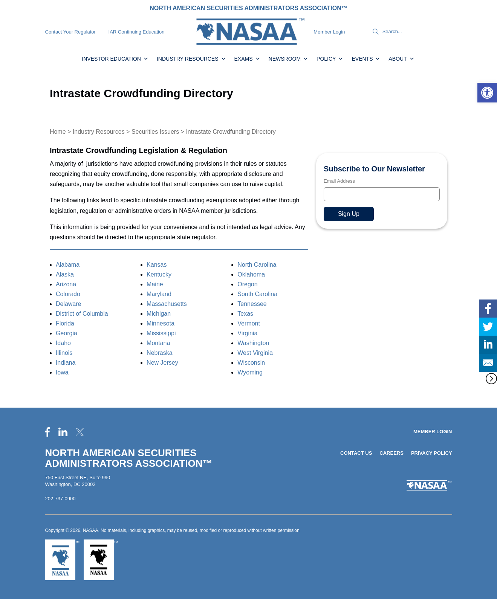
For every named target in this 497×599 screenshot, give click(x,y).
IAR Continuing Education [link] (137, 32)
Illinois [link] (64, 353)
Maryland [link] (159, 294)
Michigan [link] (159, 313)
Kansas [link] (157, 264)
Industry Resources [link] (191, 58)
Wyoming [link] (250, 372)
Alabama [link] (68, 264)
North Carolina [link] (256, 264)
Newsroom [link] (289, 58)
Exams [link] (247, 58)
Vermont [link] (248, 323)
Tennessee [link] (251, 304)
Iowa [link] (62, 372)
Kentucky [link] (159, 274)
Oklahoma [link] (251, 274)
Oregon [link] (247, 284)
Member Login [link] (329, 32)
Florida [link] (65, 323)
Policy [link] (330, 58)
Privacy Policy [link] (431, 453)
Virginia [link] (247, 333)
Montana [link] (158, 343)
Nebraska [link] (159, 353)
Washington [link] (253, 343)
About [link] (401, 58)
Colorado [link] (68, 294)
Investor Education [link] (115, 58)
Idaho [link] (63, 343)
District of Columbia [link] (82, 313)
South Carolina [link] (257, 294)
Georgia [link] (66, 333)
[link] (487, 92)
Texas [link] (245, 313)
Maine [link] (155, 284)
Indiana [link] (66, 362)
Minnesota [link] (160, 323)
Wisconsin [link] (251, 362)
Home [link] (58, 131)
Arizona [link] (66, 284)
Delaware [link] (68, 304)
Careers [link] (391, 453)
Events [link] (366, 58)
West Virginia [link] (255, 353)
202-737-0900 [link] (60, 498)
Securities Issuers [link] (155, 131)
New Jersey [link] (162, 362)
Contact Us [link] (356, 453)
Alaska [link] (65, 274)
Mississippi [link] (161, 333)
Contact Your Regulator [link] (70, 32)
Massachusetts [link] (167, 304)
